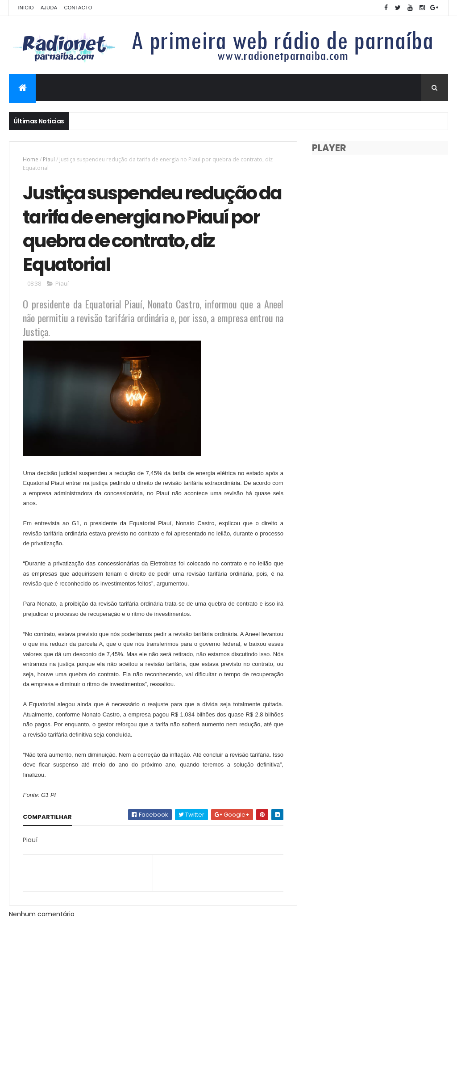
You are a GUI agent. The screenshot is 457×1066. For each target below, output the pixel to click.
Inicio (25, 7)
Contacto (78, 7)
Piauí (49, 159)
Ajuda (49, 7)
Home (30, 159)
